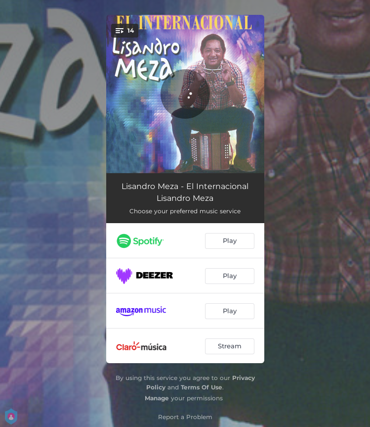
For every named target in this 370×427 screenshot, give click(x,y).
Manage (157, 398)
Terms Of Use (201, 387)
